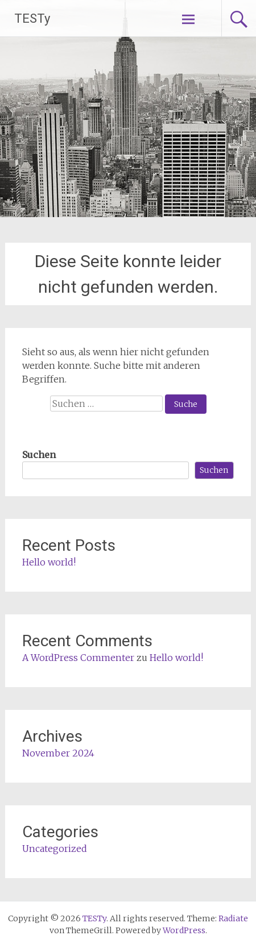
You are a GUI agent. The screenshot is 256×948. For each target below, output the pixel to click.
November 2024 (58, 753)
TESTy (32, 18)
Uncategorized (54, 848)
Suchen (39, 454)
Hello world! (49, 562)
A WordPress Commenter (78, 657)
